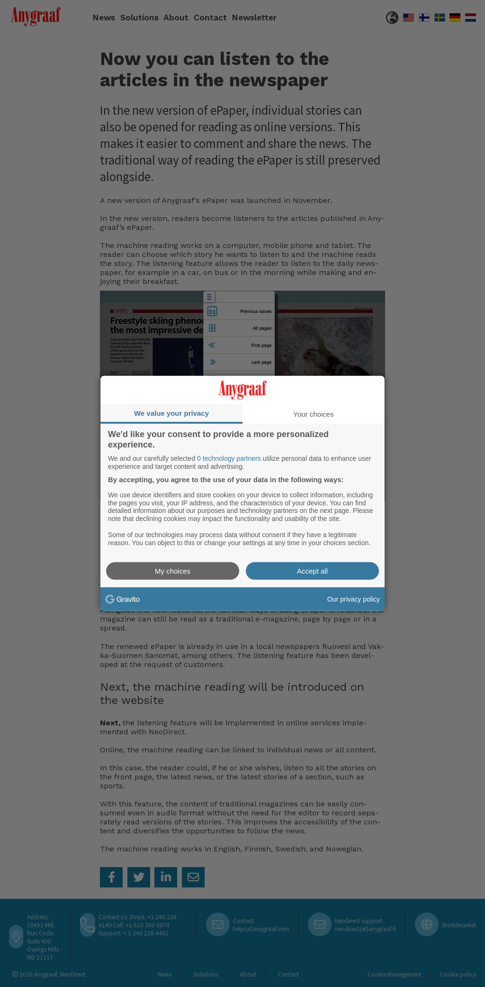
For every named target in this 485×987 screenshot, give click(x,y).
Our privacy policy (353, 599)
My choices (172, 571)
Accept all (312, 571)
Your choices (313, 414)
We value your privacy (171, 413)
